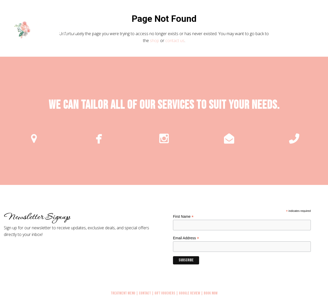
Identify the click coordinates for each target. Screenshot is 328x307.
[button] (318, 29)
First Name (183, 216)
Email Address (186, 238)
